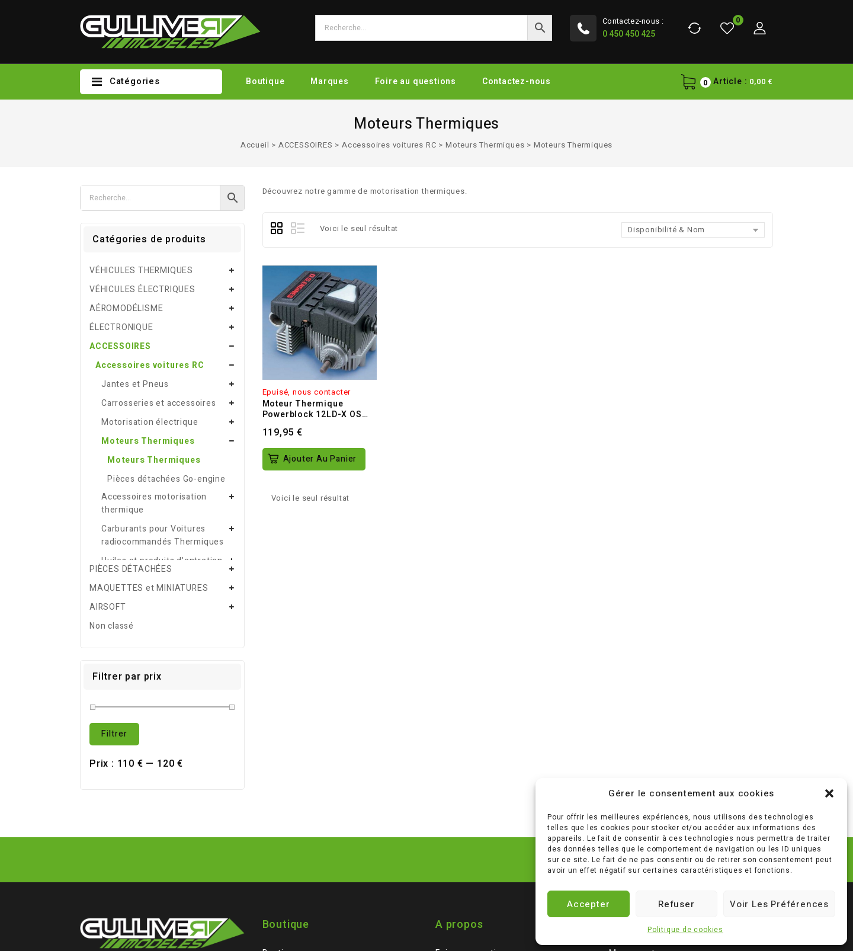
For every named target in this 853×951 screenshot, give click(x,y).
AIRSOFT (107, 438)
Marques (329, 81)
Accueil (255, 145)
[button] (829, 793)
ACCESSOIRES (305, 145)
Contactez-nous (516, 81)
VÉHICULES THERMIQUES (141, 270)
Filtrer (114, 565)
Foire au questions (415, 81)
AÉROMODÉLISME (126, 308)
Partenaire (284, 841)
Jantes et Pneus (135, 384)
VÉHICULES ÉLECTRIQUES (142, 289)
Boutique (265, 81)
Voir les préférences (779, 904)
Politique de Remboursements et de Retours (509, 847)
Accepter (588, 904)
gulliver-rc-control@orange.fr (155, 837)
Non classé (111, 457)
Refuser (676, 904)
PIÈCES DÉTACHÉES (130, 400)
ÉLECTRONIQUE (121, 327)
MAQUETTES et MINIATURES (148, 419)
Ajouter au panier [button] (320, 459)
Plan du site (286, 822)
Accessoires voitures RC (389, 145)
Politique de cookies (685, 929)
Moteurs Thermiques (484, 145)
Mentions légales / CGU (483, 803)
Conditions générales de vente (498, 822)
